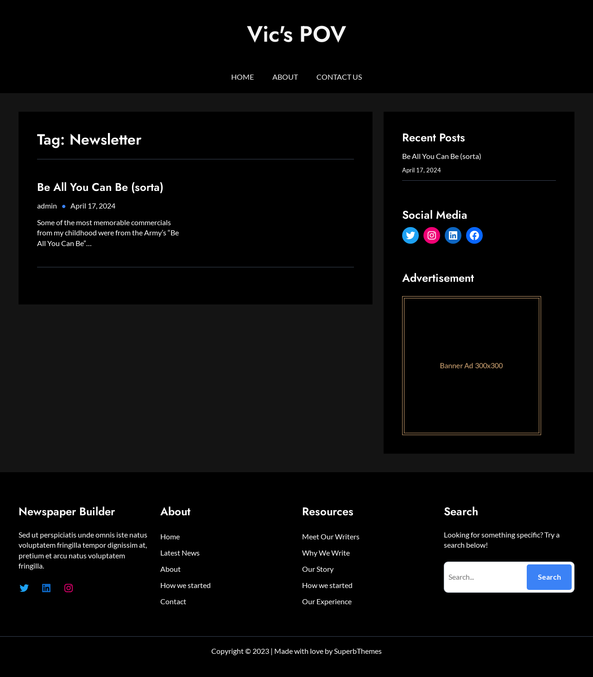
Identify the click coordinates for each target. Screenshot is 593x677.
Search (549, 576)
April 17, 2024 (92, 205)
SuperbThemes (358, 650)
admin (47, 205)
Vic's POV (296, 34)
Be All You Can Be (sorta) (100, 187)
